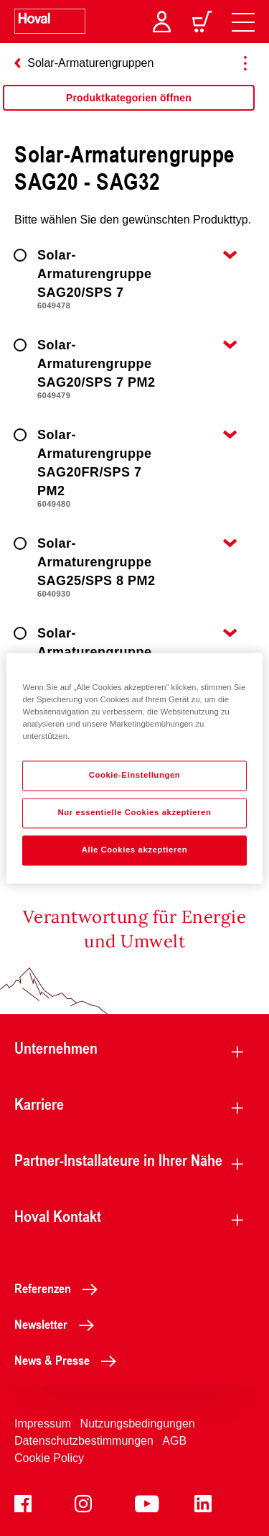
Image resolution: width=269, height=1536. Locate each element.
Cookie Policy (49, 1458)
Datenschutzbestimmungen (84, 1441)
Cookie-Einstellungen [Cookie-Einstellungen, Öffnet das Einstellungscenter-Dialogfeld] (135, 775)
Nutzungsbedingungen (137, 1423)
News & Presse (69, 1360)
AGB (174, 1441)
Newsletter (58, 1324)
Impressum (42, 1423)
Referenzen (59, 1288)
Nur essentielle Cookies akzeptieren (134, 812)
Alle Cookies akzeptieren (135, 849)
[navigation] (243, 21)
